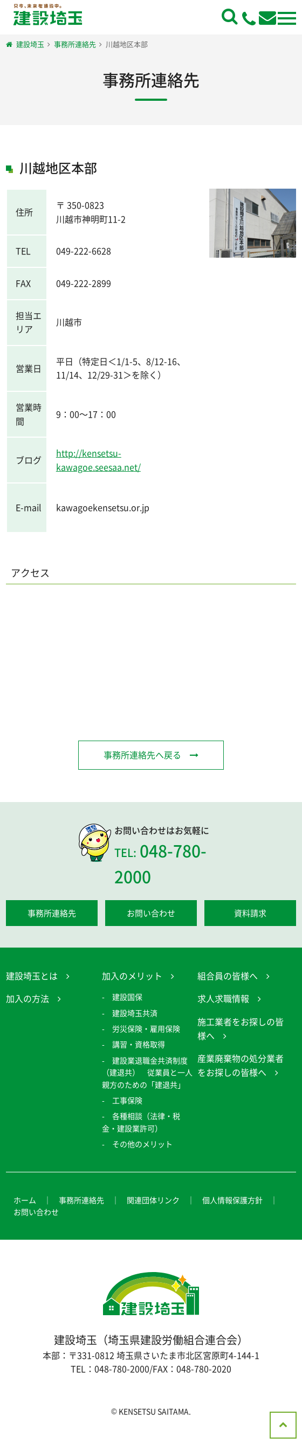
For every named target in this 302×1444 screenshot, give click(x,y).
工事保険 (127, 1102)
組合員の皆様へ (227, 977)
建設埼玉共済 (134, 1014)
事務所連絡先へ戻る (142, 754)
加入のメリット (132, 977)
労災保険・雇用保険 (146, 1030)
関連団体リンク (153, 1201)
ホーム (24, 1201)
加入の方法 (27, 1000)
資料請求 (250, 915)
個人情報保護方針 (232, 1201)
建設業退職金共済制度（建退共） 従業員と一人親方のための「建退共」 (147, 1073)
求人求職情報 (223, 1000)
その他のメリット (142, 1146)
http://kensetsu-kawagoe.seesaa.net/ (98, 459)
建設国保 (127, 998)
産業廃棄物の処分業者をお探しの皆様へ (240, 1067)
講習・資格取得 (138, 1046)
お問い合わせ (151, 915)
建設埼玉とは (32, 977)
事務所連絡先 (52, 915)
